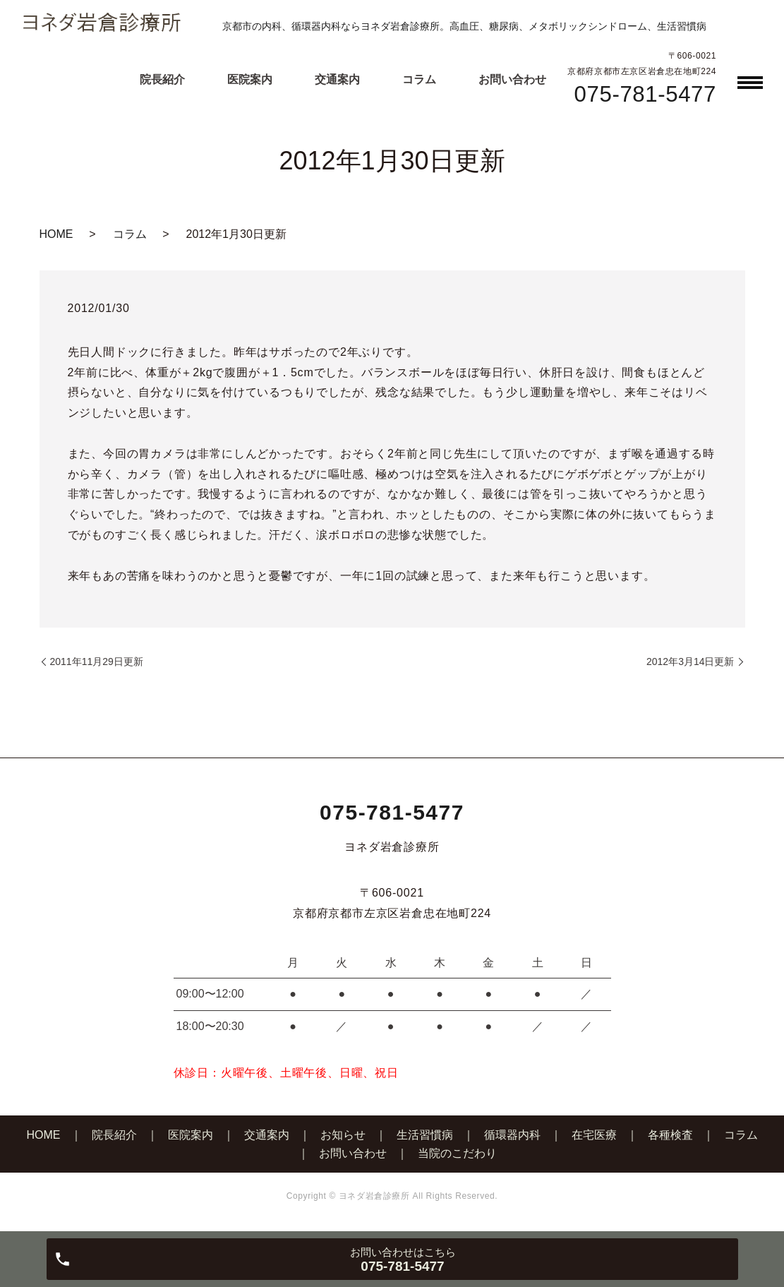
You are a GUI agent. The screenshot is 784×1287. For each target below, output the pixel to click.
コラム (419, 79)
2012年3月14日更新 (690, 661)
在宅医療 (594, 1135)
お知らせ (343, 1135)
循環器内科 (512, 1135)
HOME (56, 234)
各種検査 (670, 1135)
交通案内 (337, 79)
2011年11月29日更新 (96, 661)
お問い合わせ (512, 79)
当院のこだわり (457, 1153)
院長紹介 (162, 79)
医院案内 (249, 79)
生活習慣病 (425, 1135)
